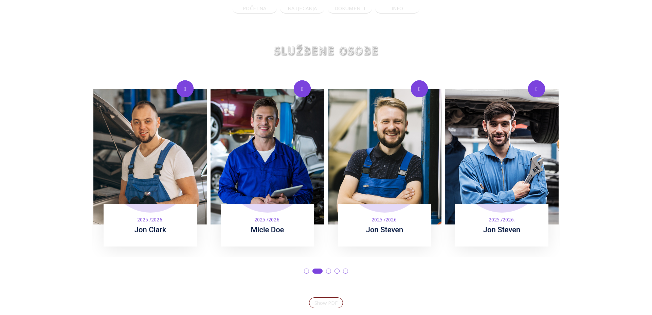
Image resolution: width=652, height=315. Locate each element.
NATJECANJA (302, 8)
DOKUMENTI (349, 8)
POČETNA (254, 8)
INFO (397, 8)
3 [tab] (328, 271)
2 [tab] (317, 271)
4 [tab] (337, 271)
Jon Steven (384, 229)
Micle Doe (267, 229)
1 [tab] (306, 271)
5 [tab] (345, 271)
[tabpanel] (150, 165)
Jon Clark (150, 229)
